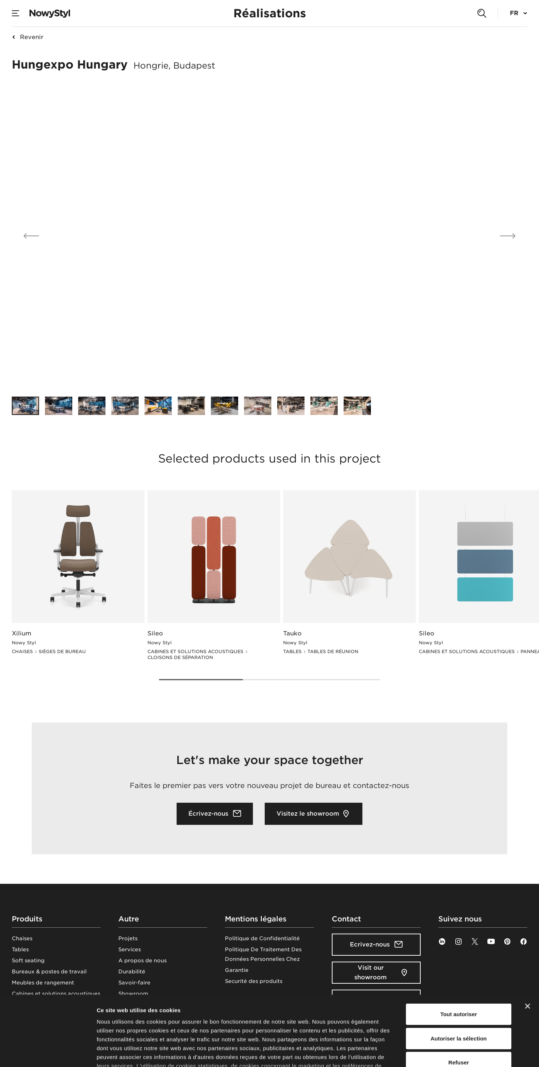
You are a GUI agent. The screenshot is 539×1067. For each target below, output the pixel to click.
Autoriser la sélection (459, 978)
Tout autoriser (458, 954)
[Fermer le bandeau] (527, 946)
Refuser (458, 1003)
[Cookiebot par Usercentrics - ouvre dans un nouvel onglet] (47, 1052)
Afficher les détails (406, 1052)
